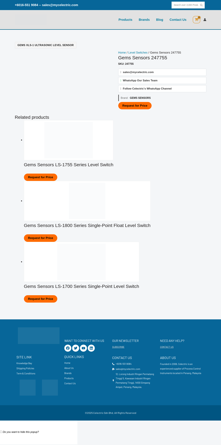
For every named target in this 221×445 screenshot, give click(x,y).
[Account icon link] (204, 19)
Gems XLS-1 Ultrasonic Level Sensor (46, 45)
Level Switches (139, 52)
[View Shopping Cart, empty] (196, 19)
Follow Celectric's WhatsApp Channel (147, 89)
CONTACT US (167, 346)
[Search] (201, 5)
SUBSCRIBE (118, 346)
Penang (187, 373)
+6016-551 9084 (26, 5)
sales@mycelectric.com (60, 5)
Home (122, 52)
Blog (159, 19)
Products (125, 19)
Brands (144, 19)
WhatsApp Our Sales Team (140, 80)
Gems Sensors (140, 99)
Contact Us (178, 19)
